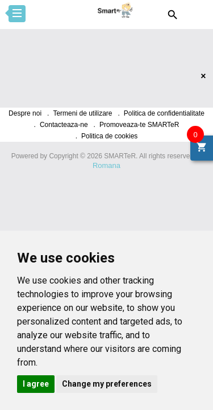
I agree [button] (36, 383)
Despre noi (25, 113)
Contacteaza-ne (64, 125)
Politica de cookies (109, 136)
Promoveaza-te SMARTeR (139, 125)
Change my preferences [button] (107, 383)
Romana (106, 165)
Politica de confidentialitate (164, 113)
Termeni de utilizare (82, 113)
